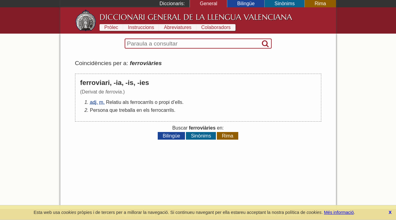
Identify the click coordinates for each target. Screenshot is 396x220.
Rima (320, 3)
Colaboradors (216, 27)
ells (178, 102)
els (146, 110)
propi (164, 102)
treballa (127, 110)
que (114, 110)
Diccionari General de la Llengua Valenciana (196, 17)
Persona (99, 110)
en (139, 110)
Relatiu (113, 102)
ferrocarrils (141, 102)
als (126, 102)
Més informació (339, 212)
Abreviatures (177, 27)
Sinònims (284, 3)
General (208, 3)
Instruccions (141, 27)
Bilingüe (246, 3)
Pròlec (111, 27)
